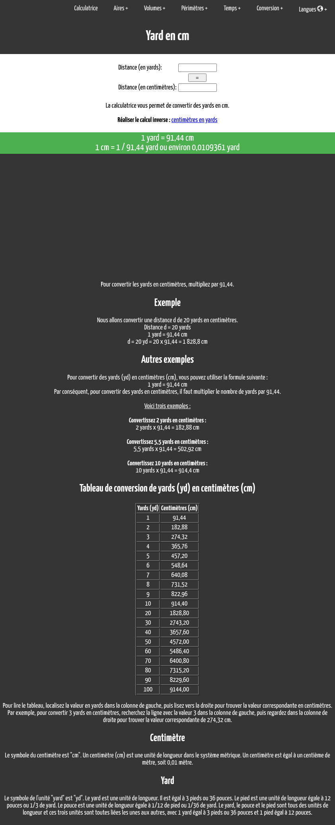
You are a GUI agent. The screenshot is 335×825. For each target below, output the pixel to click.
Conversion (268, 9)
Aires (119, 9)
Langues (311, 9)
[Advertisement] (167, 213)
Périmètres (192, 9)
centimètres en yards (194, 120)
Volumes (153, 9)
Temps (230, 9)
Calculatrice (85, 9)
